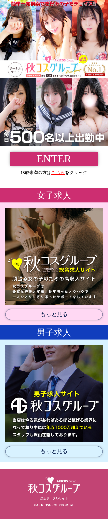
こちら (58, 172)
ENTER (54, 159)
